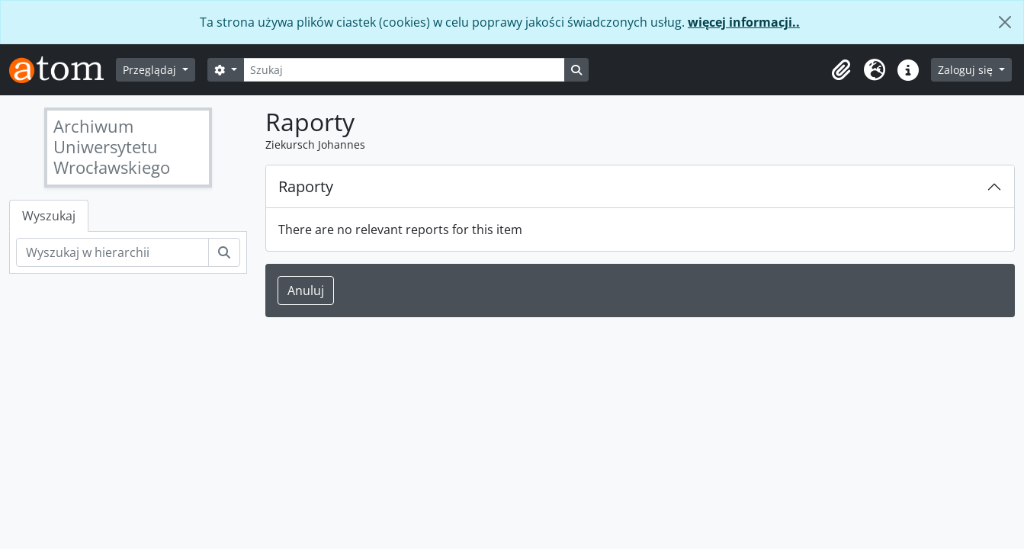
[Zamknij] (1005, 22)
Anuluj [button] (305, 290)
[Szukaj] (404, 70)
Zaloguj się (967, 70)
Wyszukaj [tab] (48, 215)
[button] (841, 70)
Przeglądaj (151, 70)
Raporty (305, 186)
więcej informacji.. (744, 22)
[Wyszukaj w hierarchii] (112, 252)
